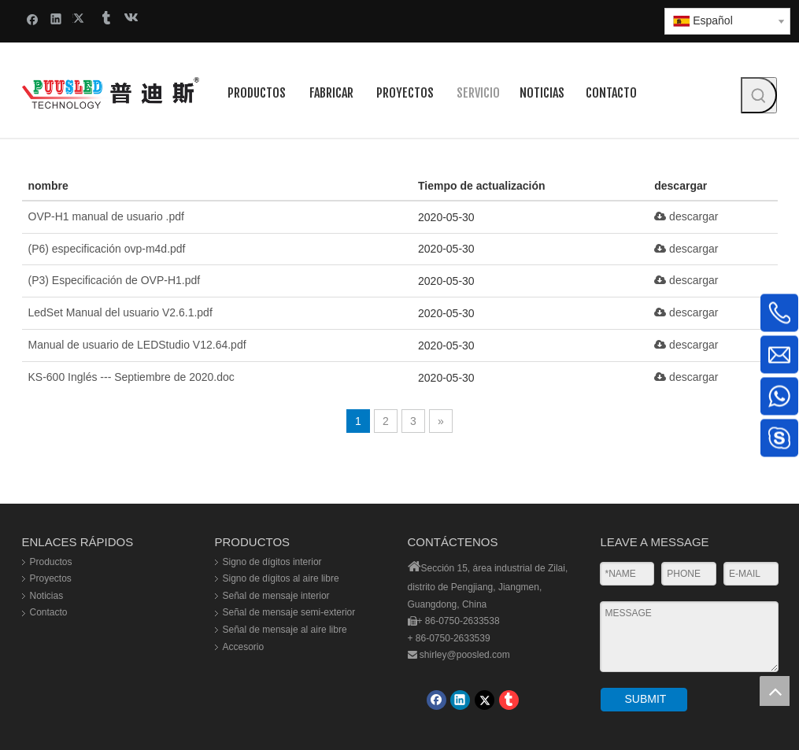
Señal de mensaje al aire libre (285, 629)
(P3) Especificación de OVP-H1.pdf (114, 280)
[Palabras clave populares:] (759, 95)
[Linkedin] (460, 700)
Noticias (47, 595)
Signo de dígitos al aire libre (281, 578)
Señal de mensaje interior (276, 595)
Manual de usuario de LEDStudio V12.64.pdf (137, 344)
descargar (686, 216)
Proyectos (51, 578)
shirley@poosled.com (465, 654)
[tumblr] (509, 700)
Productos (51, 561)
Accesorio (243, 646)
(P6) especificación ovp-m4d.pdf (107, 248)
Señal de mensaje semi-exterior (289, 612)
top (775, 691)
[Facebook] (436, 700)
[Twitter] (484, 700)
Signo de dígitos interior (272, 561)
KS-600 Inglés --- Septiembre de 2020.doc (131, 377)
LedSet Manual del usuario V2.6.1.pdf (120, 312)
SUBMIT (646, 699)
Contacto (49, 612)
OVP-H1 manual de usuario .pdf (106, 216)
